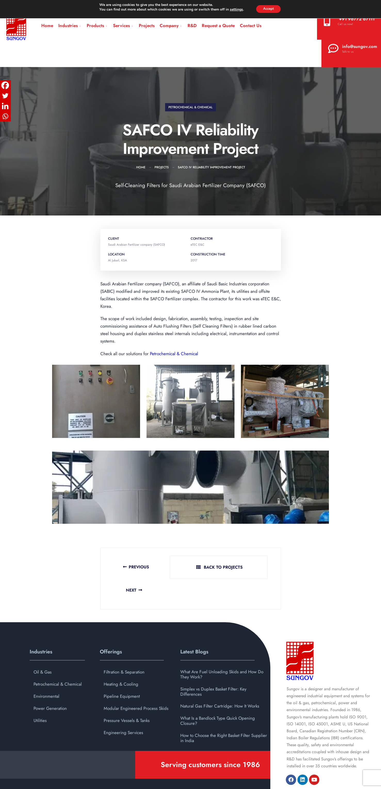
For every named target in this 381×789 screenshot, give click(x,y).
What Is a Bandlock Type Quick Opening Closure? (217, 698)
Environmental (46, 673)
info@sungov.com (352, 48)
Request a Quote (218, 25)
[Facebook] (5, 85)
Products (95, 25)
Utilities (40, 698)
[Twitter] (5, 95)
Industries (68, 25)
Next (255, 567)
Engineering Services (123, 710)
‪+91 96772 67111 (349, 21)
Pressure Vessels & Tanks (127, 698)
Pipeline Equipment (122, 673)
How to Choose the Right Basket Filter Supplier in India (223, 715)
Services (121, 25)
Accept (268, 8)
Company (169, 25)
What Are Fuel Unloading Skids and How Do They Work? (221, 651)
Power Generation (50, 686)
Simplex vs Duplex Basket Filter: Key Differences (213, 669)
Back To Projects (191, 567)
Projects (147, 25)
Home (47, 25)
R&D (192, 25)
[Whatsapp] (5, 116)
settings (235, 9)
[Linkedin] (5, 106)
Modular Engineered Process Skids (136, 686)
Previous (126, 567)
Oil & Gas (43, 649)
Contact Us (250, 25)
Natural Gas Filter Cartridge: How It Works (219, 683)
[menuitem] (70, 25)
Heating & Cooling (121, 661)
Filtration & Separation (124, 649)
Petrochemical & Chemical (190, 107)
